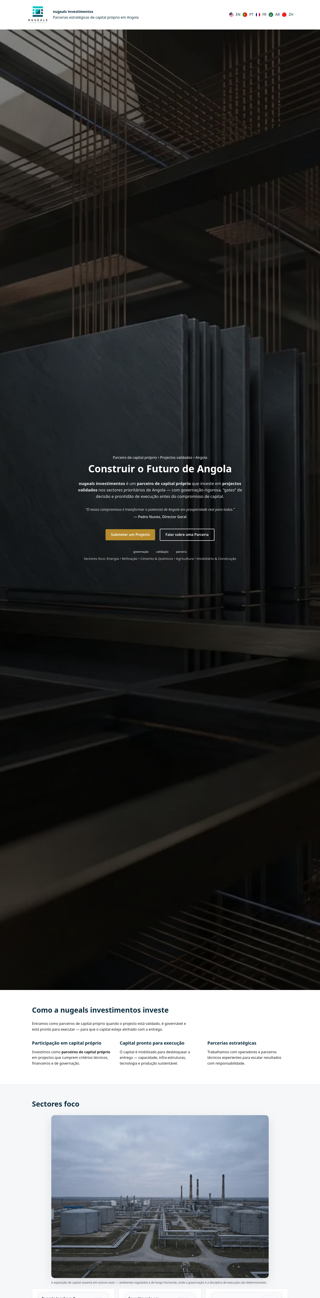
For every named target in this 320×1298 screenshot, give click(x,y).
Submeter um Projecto (130, 534)
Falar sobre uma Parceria (187, 534)
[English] (234, 15)
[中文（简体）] (287, 15)
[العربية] (274, 15)
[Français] (261, 15)
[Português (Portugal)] (248, 15)
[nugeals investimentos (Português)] (83, 15)
